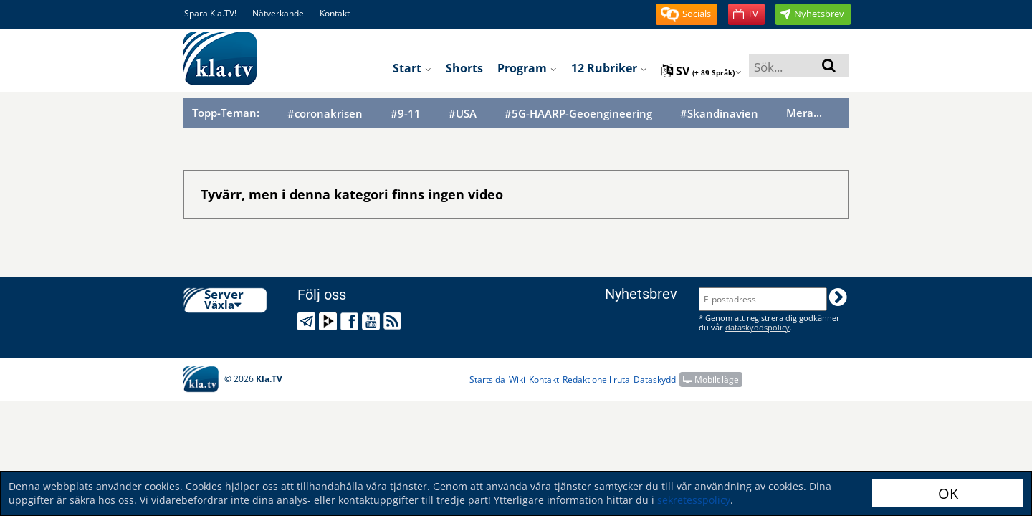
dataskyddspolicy (757, 327)
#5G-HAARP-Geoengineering (578, 113)
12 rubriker (609, 68)
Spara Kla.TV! (210, 13)
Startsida (487, 379)
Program (527, 68)
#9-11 (406, 113)
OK (948, 493)
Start (412, 68)
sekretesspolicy (693, 500)
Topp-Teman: (225, 112)
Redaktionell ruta (596, 379)
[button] (686, 14)
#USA (463, 113)
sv (701, 71)
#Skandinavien (719, 113)
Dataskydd (655, 379)
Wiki (517, 379)
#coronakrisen (325, 113)
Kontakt (335, 13)
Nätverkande (278, 13)
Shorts (464, 68)
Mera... (804, 112)
